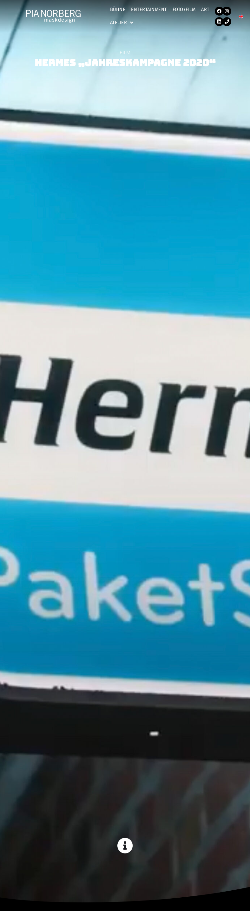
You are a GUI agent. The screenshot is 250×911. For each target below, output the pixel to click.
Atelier (122, 22)
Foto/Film (184, 9)
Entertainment (149, 9)
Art (205, 9)
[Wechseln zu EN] (241, 16)
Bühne (118, 9)
